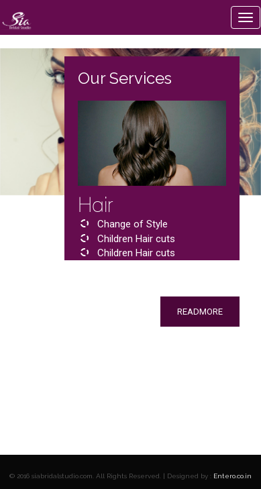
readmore (200, 312)
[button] (72, 312)
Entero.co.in (232, 476)
